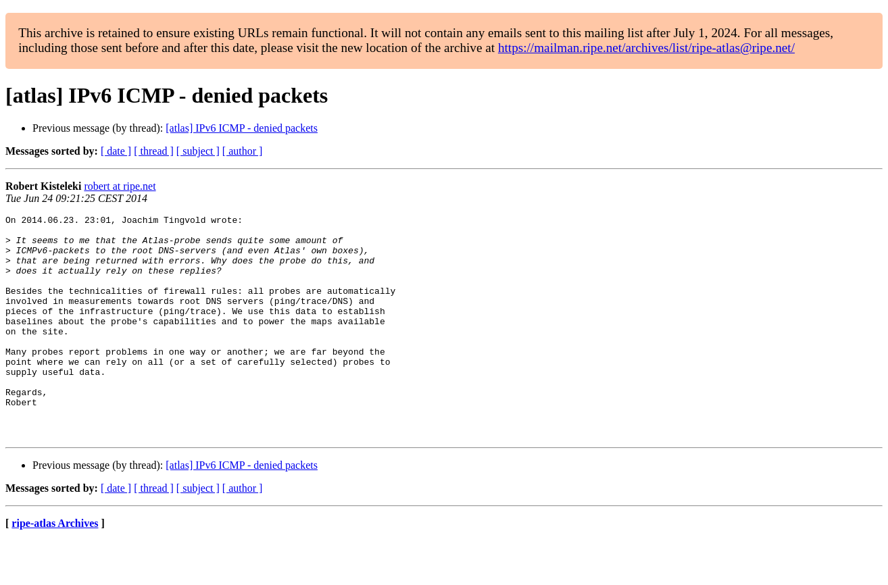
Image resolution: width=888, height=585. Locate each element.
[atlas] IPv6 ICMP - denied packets (242, 128)
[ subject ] (198, 151)
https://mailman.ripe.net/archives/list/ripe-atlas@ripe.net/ (646, 48)
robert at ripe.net (119, 186)
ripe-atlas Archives (54, 568)
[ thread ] (154, 151)
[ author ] (242, 151)
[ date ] (116, 151)
